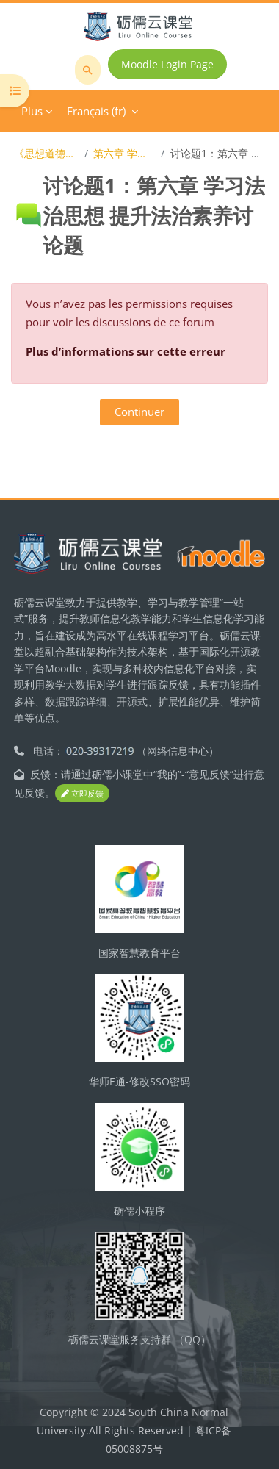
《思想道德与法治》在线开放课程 (46, 153)
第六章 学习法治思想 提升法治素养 (124, 153)
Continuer (139, 411)
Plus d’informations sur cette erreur (125, 351)
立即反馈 (82, 793)
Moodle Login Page (167, 64)
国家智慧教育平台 (139, 953)
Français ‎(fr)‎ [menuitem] (96, 111)
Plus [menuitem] (32, 111)
